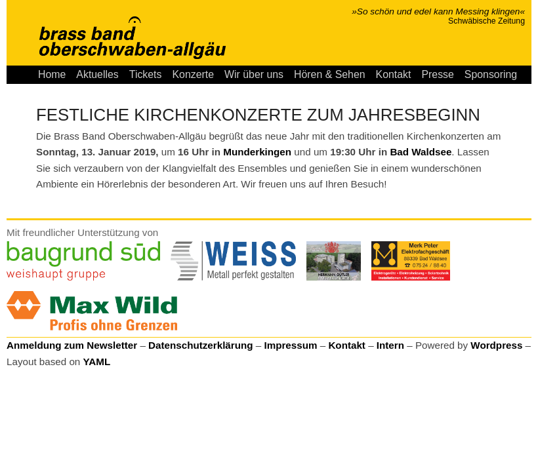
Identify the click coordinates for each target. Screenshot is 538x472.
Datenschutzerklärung (200, 345)
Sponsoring (491, 74)
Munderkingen (257, 151)
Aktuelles (97, 74)
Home (52, 74)
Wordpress (496, 345)
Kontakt (393, 74)
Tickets (145, 74)
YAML (97, 361)
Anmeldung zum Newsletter (72, 345)
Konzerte (193, 74)
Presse (437, 74)
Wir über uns (253, 74)
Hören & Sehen (329, 74)
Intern (390, 345)
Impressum (290, 345)
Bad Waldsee (420, 151)
